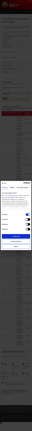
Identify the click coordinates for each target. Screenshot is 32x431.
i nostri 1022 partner (11, 195)
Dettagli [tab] (12, 187)
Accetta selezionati (16, 241)
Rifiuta (16, 246)
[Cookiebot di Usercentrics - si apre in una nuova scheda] (23, 183)
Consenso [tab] (5, 187)
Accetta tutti (16, 236)
